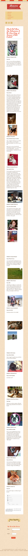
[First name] (16, 529)
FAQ (25, 549)
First (12, 530)
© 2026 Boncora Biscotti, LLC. (8, 549)
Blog (9, 14)
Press (9, 15)
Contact (10, 17)
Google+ (17, 504)
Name (8, 529)
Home (16, 549)
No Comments (11, 500)
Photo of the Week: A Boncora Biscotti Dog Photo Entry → (13, 511)
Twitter (9, 23)
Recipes (1, 550)
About (10, 12)
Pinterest (12, 23)
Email (8, 533)
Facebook (6, 23)
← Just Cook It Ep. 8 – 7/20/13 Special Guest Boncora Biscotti (13, 509)
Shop (9, 18)
